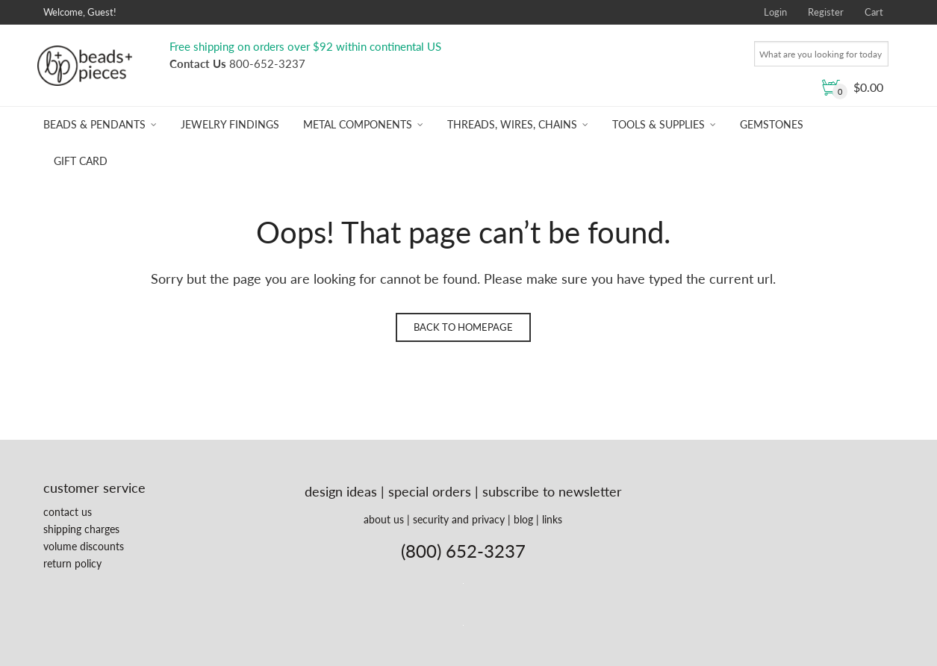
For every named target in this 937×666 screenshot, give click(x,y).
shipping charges (81, 529)
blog (523, 519)
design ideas (341, 491)
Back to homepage (463, 327)
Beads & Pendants (94, 124)
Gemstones (771, 124)
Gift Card (81, 161)
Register (826, 12)
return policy (72, 563)
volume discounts (83, 546)
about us (384, 519)
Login (775, 12)
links (552, 519)
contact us (67, 511)
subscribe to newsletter (552, 491)
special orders (429, 491)
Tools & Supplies (658, 124)
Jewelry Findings (230, 124)
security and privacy (459, 519)
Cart (874, 12)
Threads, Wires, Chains (512, 124)
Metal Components (357, 124)
